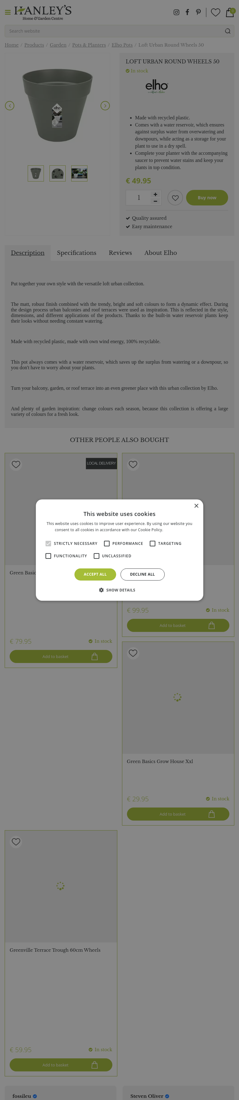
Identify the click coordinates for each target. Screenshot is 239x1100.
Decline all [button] (142, 574)
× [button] (196, 506)
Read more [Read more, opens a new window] (174, 529)
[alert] (119, 550)
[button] (119, 590)
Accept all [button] (95, 574)
